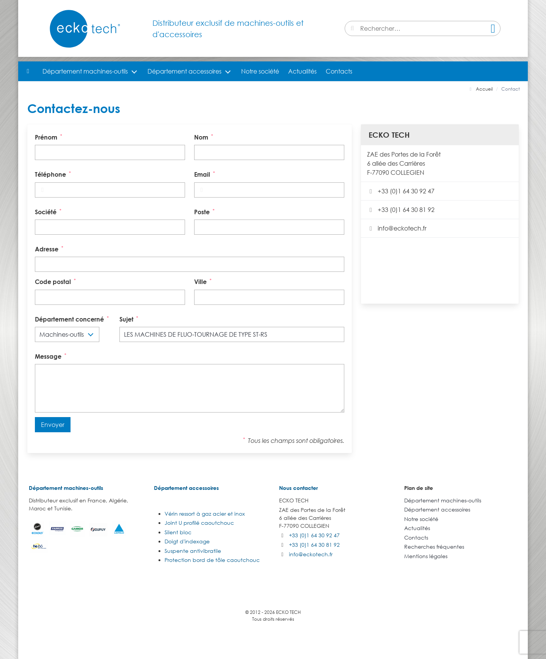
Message (51, 355)
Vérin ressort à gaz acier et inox (205, 513)
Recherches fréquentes (434, 546)
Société (49, 211)
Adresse (50, 248)
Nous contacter (298, 488)
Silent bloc (178, 532)
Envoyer (52, 424)
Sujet (129, 318)
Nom (204, 136)
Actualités (302, 71)
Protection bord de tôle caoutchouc (212, 560)
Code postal (56, 281)
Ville (203, 281)
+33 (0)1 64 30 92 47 (401, 191)
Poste (205, 211)
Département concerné (72, 318)
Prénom (49, 136)
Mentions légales (425, 556)
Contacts (339, 71)
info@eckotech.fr (397, 228)
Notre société (260, 71)
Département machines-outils (85, 71)
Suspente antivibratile (193, 551)
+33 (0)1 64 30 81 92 (401, 209)
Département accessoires (184, 71)
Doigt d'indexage (187, 541)
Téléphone (53, 173)
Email (205, 173)
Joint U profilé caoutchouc (199, 522)
